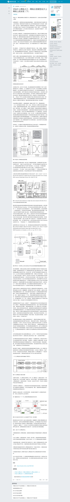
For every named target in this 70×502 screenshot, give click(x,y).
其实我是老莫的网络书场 (26, 476)
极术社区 (11, 2)
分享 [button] (44, 479)
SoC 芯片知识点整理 (17, 490)
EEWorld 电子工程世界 (55, 50)
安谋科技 (51, 56)
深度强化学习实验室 (57, 65)
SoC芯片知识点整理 (17, 493)
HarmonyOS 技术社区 (54, 61)
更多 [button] (47, 479)
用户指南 (51, 41)
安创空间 (55, 56)
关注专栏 (53, 14)
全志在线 (59, 63)
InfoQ (51, 58)
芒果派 (51, 65)
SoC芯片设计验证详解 (17, 495)
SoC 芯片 (15, 14)
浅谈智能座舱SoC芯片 (17, 488)
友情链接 (51, 54)
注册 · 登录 (60, 1)
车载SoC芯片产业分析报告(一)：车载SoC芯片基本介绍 (24, 485)
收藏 (40, 479)
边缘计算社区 (55, 58)
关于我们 (51, 43)
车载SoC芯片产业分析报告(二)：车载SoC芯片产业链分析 (25, 497)
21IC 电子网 (52, 59)
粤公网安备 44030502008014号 (56, 46)
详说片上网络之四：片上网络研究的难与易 (24, 473)
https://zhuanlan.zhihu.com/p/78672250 (25, 465)
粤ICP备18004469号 (53, 45)
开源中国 (59, 56)
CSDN (56, 63)
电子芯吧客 (52, 63)
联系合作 (55, 43)
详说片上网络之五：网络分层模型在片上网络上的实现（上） (27, 472)
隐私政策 (59, 41)
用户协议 (55, 41)
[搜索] (53, 2)
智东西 (51, 66)
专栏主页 (58, 14)
